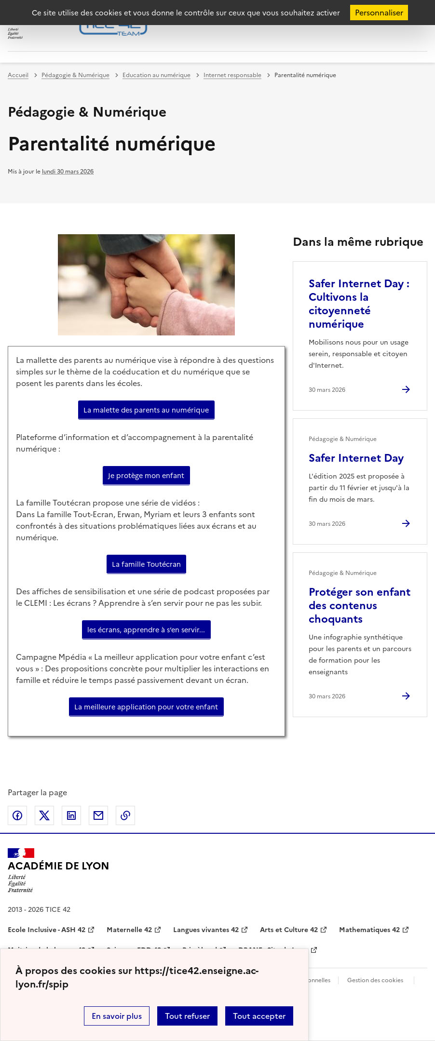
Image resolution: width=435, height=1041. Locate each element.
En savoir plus (117, 1016)
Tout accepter (259, 1016)
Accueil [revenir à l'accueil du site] (18, 75)
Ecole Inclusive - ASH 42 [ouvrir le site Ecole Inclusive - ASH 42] (46, 930)
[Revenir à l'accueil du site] (58, 870)
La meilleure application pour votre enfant (146, 707)
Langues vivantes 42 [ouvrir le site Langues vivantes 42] (206, 930)
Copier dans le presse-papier (125, 815)
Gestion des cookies (375, 980)
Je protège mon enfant (146, 475)
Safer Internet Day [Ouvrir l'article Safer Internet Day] (356, 458)
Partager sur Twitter (44, 815)
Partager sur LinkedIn (71, 815)
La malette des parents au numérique (146, 410)
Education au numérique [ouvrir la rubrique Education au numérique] (156, 75)
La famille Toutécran (146, 564)
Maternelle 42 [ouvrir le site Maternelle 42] (129, 930)
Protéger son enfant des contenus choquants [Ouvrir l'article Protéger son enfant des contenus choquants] (359, 605)
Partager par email (98, 815)
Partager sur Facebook (17, 815)
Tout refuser (187, 1016)
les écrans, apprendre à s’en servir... (146, 630)
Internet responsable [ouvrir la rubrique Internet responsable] (232, 75)
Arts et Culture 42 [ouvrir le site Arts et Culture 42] (289, 930)
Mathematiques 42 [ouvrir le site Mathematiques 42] (369, 930)
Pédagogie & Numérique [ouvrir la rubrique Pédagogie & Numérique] (75, 75)
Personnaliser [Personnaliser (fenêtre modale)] (379, 12)
